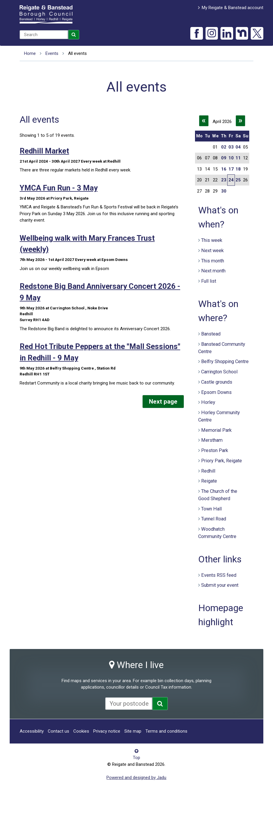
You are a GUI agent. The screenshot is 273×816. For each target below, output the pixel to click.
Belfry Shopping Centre (225, 361)
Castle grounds (216, 382)
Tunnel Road (213, 519)
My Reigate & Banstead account (232, 7)
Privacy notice (106, 731)
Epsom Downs (216, 392)
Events (51, 53)
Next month (213, 271)
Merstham (212, 440)
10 (231, 158)
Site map (132, 731)
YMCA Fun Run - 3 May (59, 187)
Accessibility (32, 731)
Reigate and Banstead (46, 14)
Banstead (211, 334)
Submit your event (219, 585)
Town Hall (211, 509)
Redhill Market (44, 150)
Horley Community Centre (219, 416)
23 (223, 180)
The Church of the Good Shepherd (217, 494)
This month (212, 261)
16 (223, 169)
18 (238, 169)
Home (30, 53)
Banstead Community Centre (221, 347)
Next (163, 401)
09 (223, 158)
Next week (212, 250)
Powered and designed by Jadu (136, 777)
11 (238, 158)
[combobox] (44, 34)
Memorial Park (216, 430)
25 (238, 180)
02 (223, 147)
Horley (208, 402)
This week (211, 240)
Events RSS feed (218, 575)
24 (231, 180)
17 (231, 169)
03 (231, 147)
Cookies (81, 731)
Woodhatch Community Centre (217, 532)
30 (223, 191)
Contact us (58, 731)
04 (238, 147)
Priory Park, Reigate (221, 460)
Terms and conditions (166, 731)
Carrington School (219, 372)
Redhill (208, 471)
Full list (208, 281)
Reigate (209, 481)
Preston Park (214, 450)
